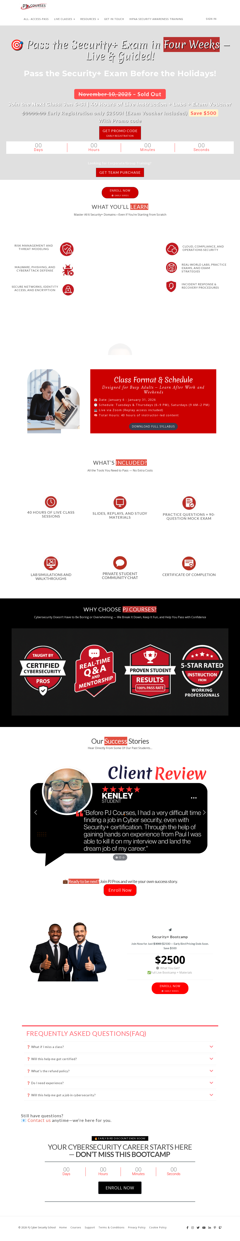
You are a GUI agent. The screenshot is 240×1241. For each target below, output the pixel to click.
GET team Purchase (120, 172)
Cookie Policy (158, 1227)
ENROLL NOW (120, 193)
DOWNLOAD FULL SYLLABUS (153, 425)
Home (63, 1227)
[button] (35, 811)
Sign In (211, 18)
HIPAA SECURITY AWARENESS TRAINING (156, 19)
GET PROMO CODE (120, 133)
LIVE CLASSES (64, 19)
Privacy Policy (137, 1227)
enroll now (120, 1188)
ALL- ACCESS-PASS (36, 19)
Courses (75, 1227)
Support (90, 1227)
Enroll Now (120, 890)
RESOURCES (89, 19)
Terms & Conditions (111, 1227)
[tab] (120, 1047)
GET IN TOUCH (114, 19)
